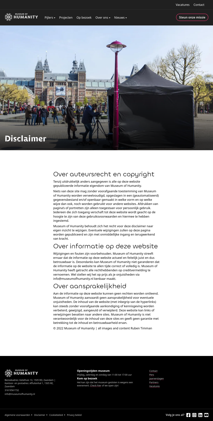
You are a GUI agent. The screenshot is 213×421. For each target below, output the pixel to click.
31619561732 (12, 390)
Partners (153, 382)
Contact (199, 5)
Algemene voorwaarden (17, 415)
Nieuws (119, 17)
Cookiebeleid (56, 415)
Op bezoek (84, 17)
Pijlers (49, 17)
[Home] (21, 17)
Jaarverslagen (156, 378)
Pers (151, 374)
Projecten (66, 17)
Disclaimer (39, 415)
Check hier (95, 385)
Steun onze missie (192, 17)
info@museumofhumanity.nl (20, 394)
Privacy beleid (74, 415)
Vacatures (183, 5)
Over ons (102, 17)
